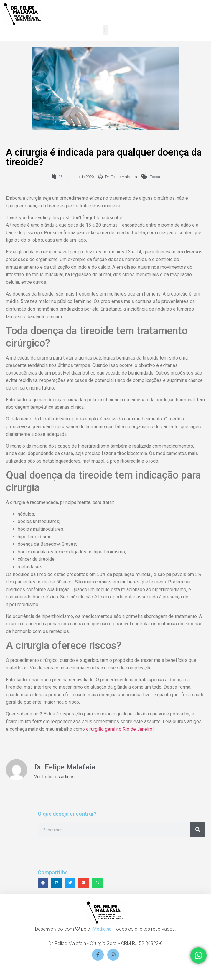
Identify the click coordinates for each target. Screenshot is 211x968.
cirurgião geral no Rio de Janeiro (119, 729)
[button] (105, 30)
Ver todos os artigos (54, 777)
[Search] (197, 829)
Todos (155, 176)
